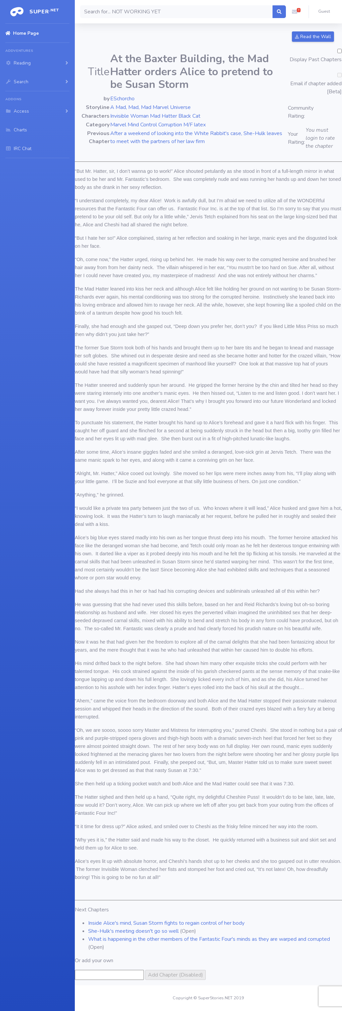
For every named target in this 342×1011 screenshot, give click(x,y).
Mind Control (142, 124)
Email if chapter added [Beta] (316, 87)
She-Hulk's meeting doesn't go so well (133, 931)
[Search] (176, 11)
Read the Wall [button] (313, 36)
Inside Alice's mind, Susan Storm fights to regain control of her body (166, 923)
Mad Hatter (163, 116)
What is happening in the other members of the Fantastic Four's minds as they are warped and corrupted (209, 939)
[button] (294, 11)
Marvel (118, 124)
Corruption (170, 124)
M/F (188, 124)
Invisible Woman (129, 116)
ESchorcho (122, 98)
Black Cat (189, 116)
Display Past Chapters (316, 59)
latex (200, 124)
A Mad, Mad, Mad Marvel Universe (150, 107)
